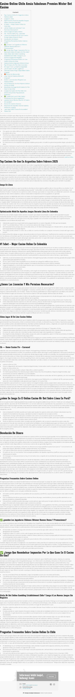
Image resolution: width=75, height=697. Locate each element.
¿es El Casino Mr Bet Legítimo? (14, 68)
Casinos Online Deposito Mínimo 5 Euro (16, 63)
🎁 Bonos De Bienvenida (12, 74)
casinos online (68, 157)
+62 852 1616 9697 (27, 688)
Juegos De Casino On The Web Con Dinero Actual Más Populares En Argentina (15, 92)
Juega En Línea (9, 19)
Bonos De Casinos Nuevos (12, 104)
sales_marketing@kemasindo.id (30, 685)
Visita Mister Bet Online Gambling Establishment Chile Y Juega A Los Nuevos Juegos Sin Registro (15, 55)
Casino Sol (7, 111)
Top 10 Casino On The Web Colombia (15, 65)
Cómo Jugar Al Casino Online (13, 31)
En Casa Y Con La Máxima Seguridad (15, 67)
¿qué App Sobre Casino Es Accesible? (16, 109)
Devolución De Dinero (11, 39)
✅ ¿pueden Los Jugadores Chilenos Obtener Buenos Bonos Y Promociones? (15, 46)
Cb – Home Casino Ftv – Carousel (14, 33)
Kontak (51, 676)
